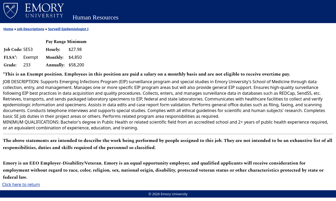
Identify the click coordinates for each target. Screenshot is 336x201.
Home (8, 29)
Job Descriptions (30, 29)
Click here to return (21, 184)
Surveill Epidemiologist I (68, 29)
